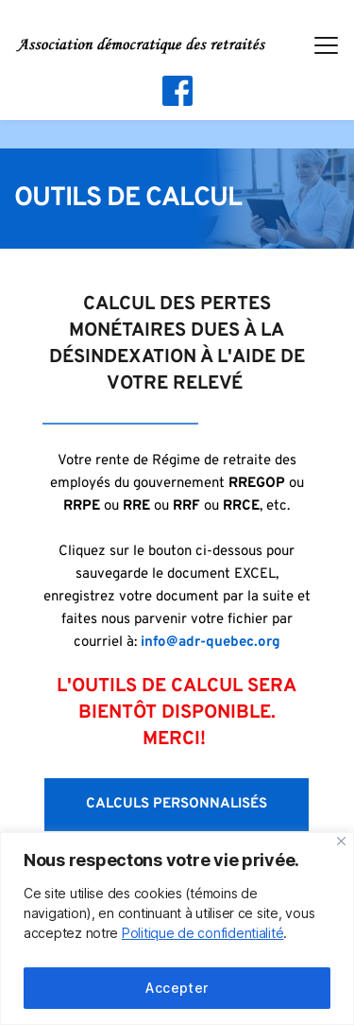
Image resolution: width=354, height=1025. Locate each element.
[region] (177, 928)
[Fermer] (341, 841)
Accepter (177, 988)
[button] (326, 45)
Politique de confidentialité (202, 933)
